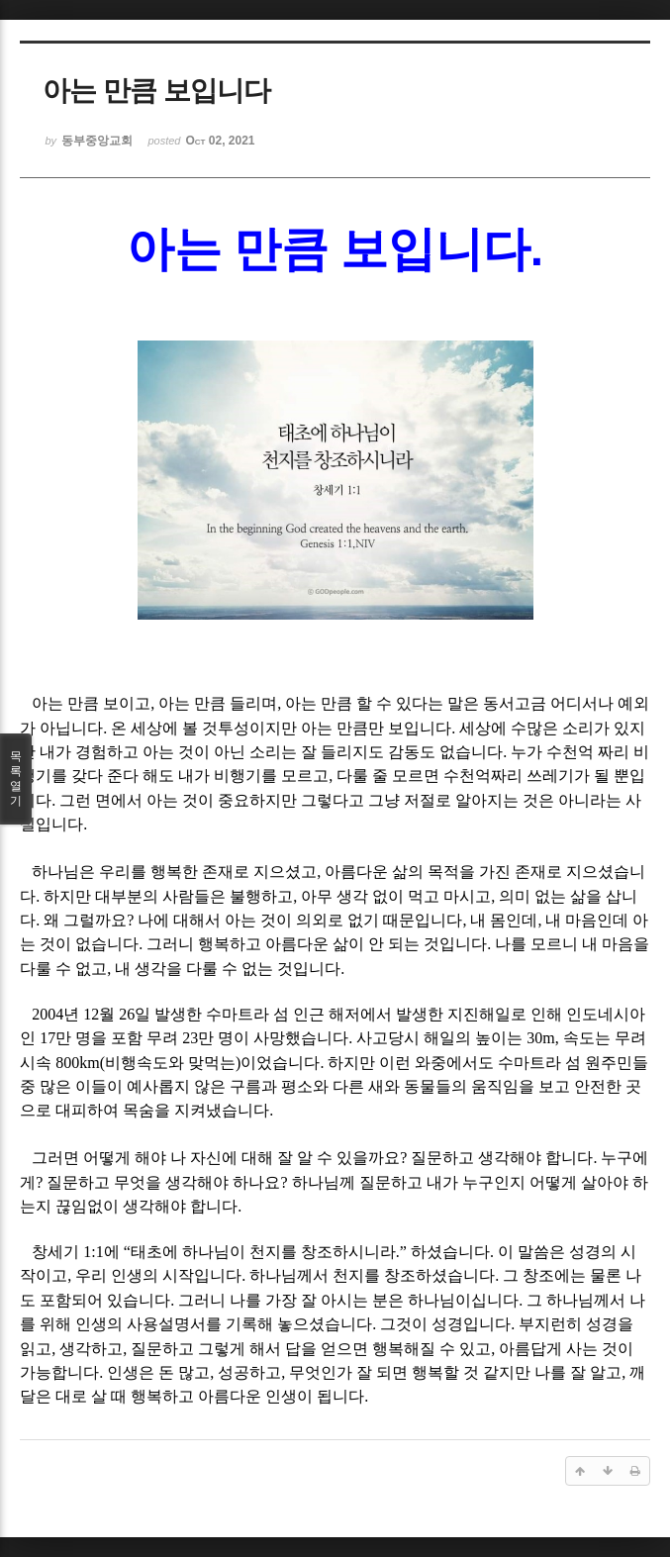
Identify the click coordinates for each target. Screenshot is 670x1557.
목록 (16, 779)
